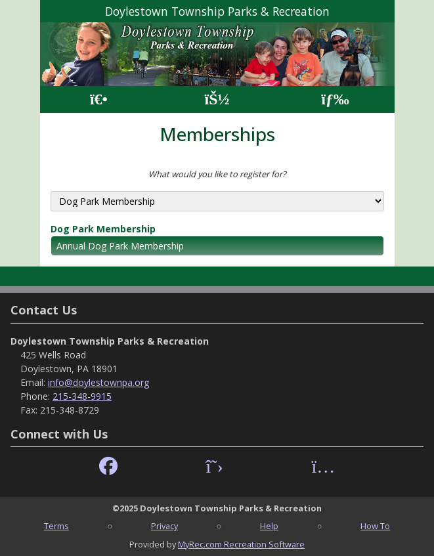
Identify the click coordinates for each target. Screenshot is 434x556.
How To (375, 526)
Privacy (164, 526)
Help (269, 526)
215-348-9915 (82, 396)
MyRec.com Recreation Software (241, 544)
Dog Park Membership (103, 229)
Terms (56, 526)
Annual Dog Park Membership (120, 246)
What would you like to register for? (217, 174)
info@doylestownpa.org (98, 382)
